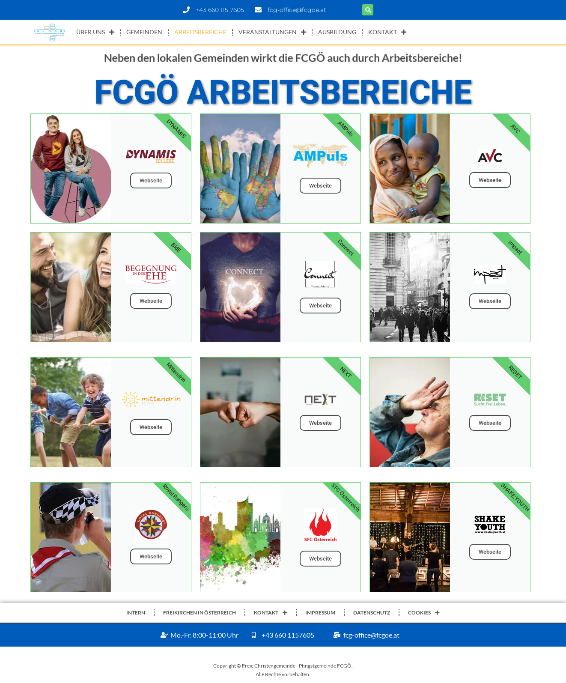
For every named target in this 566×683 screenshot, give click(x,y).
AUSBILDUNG (337, 32)
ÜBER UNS (95, 32)
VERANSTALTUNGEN (272, 32)
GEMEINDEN (144, 32)
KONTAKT (387, 32)
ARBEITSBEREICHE (200, 32)
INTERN (135, 612)
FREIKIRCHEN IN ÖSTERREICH (199, 612)
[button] (367, 9)
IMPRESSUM (320, 612)
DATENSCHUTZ (371, 612)
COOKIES (424, 613)
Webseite (151, 180)
